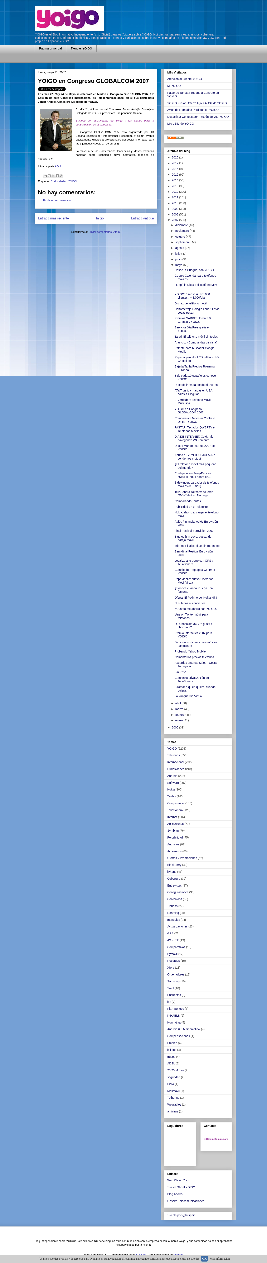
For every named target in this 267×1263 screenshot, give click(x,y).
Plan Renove (175, 1008)
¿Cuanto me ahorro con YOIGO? (196, 609)
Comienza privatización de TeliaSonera (192, 679)
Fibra (170, 1084)
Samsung (173, 981)
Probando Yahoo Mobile (190, 651)
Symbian (173, 830)
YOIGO (72, 181)
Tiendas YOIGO (81, 48)
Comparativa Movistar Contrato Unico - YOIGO (195, 420)
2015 (175, 174)
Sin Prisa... (182, 672)
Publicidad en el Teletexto (191, 506)
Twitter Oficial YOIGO (181, 1187)
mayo (179, 265)
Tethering (173, 1097)
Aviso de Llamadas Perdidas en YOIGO (193, 109)
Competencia (176, 803)
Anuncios (173, 844)
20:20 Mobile (175, 1070)
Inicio (100, 218)
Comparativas (176, 947)
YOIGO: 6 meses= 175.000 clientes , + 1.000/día (192, 296)
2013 (175, 186)
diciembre (182, 225)
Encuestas (174, 995)
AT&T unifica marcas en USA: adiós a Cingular (194, 392)
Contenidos (174, 899)
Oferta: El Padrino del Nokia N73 (196, 597)
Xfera (170, 967)
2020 (175, 157)
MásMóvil (173, 1091)
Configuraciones (177, 892)
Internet (172, 817)
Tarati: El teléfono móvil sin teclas (196, 336)
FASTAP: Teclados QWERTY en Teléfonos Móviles (195, 429)
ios (169, 1001)
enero (179, 720)
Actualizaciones (177, 926)
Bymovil (172, 954)
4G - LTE (173, 940)
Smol (170, 988)
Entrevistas (174, 885)
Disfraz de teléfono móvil (191, 303)
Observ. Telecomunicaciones (185, 1201)
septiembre (182, 242)
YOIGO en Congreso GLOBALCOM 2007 (189, 410)
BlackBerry (174, 864)
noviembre (182, 230)
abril (178, 703)
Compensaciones (178, 1036)
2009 (175, 208)
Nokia (171, 789)
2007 (175, 220)
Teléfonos (173, 755)
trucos (171, 1056)
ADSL (171, 1063)
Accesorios (174, 851)
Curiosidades (59, 181)
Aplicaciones (175, 823)
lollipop (171, 1049)
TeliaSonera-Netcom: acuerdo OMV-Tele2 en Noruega (194, 493)
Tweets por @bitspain (181, 1215)
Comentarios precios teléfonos (194, 657)
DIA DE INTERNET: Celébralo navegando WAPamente (194, 438)
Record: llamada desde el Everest (196, 384)
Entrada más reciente (53, 218)
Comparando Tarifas (188, 501)
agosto (180, 248)
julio (178, 253)
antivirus (172, 1111)
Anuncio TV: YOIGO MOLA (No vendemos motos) (195, 456)
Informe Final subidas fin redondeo (197, 545)
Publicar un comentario (57, 200)
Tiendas (172, 906)
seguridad (173, 1077)
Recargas (173, 960)
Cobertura (173, 878)
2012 (175, 191)
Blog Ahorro (175, 1194)
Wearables (174, 1104)
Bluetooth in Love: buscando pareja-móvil (193, 538)
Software (173, 782)
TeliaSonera (175, 810)
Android (172, 776)
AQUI (58, 166)
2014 (175, 180)
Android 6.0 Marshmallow (183, 1029)
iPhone (171, 871)
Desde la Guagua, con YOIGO (194, 270)
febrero (180, 714)
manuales (173, 919)
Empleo (172, 1043)
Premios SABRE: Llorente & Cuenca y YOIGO (193, 320)
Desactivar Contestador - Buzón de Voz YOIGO (198, 116)
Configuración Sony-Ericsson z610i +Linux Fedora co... (193, 475)
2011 (175, 197)
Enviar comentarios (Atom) (104, 231)
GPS (170, 933)
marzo (179, 709)
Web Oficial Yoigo (178, 1180)
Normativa (174, 1022)
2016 (175, 169)
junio (178, 259)
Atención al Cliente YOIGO (184, 79)
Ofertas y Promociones (182, 858)
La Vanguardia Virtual (188, 696)
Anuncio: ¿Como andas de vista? (196, 342)
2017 (175, 163)
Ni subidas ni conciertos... (191, 603)
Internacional (175, 762)
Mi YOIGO (174, 85)
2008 (175, 214)
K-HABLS (173, 1015)
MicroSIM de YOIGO (180, 123)
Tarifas (171, 796)
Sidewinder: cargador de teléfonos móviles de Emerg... (197, 484)
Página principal (50, 48)
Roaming (173, 913)
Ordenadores (175, 974)
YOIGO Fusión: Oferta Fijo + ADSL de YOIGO (197, 103)
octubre (180, 236)
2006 (175, 727)
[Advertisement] (83, 60)
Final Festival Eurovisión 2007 (194, 530)
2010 (175, 203)
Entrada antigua (142, 218)
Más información (220, 1258)
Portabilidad (175, 837)
